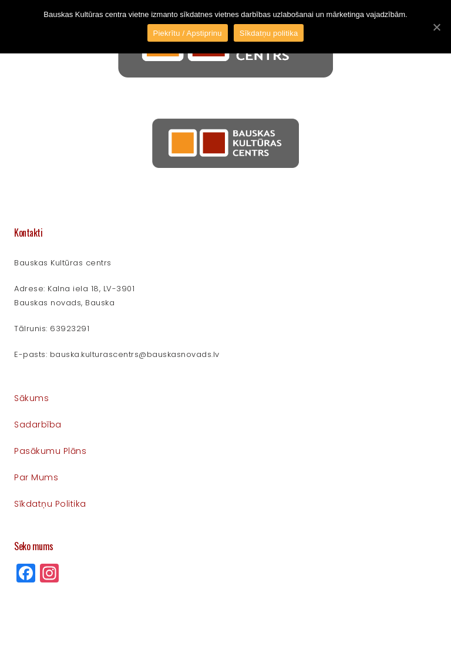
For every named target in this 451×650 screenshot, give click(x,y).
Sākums (31, 398)
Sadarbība (38, 424)
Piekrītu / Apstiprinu (187, 33)
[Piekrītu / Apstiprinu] (436, 27)
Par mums (36, 477)
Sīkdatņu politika (50, 504)
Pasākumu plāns (50, 451)
